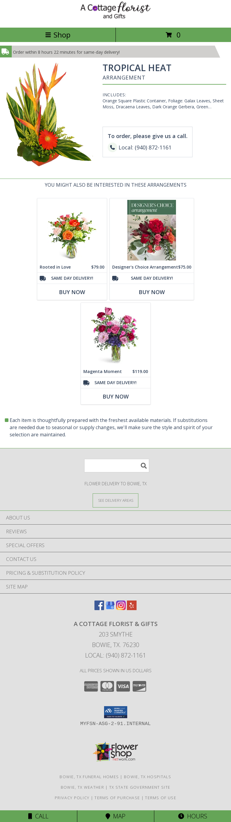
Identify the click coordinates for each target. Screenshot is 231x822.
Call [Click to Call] (38, 816)
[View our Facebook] (99, 608)
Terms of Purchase (117, 797)
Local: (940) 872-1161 (115, 655)
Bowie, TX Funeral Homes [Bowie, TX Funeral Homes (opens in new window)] (89, 776)
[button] (115, 712)
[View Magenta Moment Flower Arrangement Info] (115, 334)
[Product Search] (116, 465)
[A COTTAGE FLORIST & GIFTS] (115, 19)
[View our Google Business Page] (110, 608)
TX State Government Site (139, 787)
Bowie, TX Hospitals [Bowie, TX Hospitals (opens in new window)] (147, 776)
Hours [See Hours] (192, 816)
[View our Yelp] (132, 608)
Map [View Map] (115, 816)
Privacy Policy (72, 797)
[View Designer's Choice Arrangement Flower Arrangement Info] (152, 230)
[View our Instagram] (121, 608)
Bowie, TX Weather (82, 787)
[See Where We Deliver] (115, 500)
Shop (57, 35)
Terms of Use (160, 797)
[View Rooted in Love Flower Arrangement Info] (72, 230)
